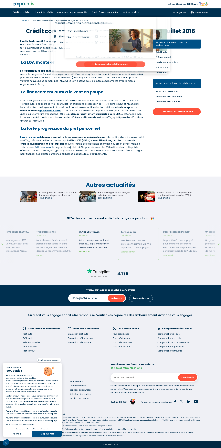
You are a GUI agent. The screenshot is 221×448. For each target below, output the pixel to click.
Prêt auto (27, 334)
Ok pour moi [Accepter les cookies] (47, 433)
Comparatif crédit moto (169, 338)
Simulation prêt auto (78, 334)
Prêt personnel (163, 57)
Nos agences (179, 12)
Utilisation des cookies (80, 394)
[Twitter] (182, 402)
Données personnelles (80, 390)
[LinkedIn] (188, 402)
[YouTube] (196, 402)
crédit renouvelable (43, 147)
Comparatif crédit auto (169, 334)
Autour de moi (141, 298)
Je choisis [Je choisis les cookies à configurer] (18, 433)
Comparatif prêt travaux (169, 350)
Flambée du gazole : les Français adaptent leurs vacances (114, 194)
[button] (6, 442)
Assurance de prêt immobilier (72, 12)
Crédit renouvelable (166, 62)
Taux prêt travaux (121, 346)
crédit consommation (130, 70)
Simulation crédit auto (167, 91)
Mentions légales (78, 385)
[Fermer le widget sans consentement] (49, 360)
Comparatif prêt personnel (170, 346)
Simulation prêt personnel (169, 96)
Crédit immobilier (21, 12)
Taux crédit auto (121, 334)
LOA (62, 70)
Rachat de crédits (44, 12)
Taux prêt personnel (122, 342)
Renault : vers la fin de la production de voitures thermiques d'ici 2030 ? (174, 194)
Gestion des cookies (79, 398)
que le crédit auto (50, 110)
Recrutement (76, 381)
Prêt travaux (162, 67)
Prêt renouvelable (31, 342)
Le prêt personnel (30, 137)
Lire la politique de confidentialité (20, 424)
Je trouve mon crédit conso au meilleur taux (171, 44)
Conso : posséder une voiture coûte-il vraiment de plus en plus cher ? (57, 194)
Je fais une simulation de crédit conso (175, 83)
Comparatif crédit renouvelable (173, 342)
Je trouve (116, 298)
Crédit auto (161, 52)
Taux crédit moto (121, 338)
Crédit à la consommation (105, 12)
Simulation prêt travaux (168, 101)
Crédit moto (162, 72)
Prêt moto (28, 338)
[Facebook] (175, 402)
